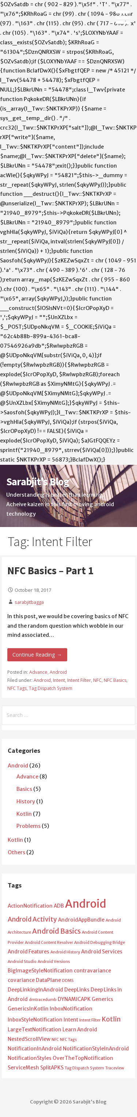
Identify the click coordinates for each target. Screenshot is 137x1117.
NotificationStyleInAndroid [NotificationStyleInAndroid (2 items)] (96, 1049)
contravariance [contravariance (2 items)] (92, 971)
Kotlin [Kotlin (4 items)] (111, 1019)
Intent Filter (79, 680)
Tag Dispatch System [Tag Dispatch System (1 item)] (84, 1068)
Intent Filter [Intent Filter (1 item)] (89, 1020)
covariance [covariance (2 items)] (21, 980)
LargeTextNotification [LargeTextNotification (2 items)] (34, 1030)
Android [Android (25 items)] (85, 904)
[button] (125, 13)
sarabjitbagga (29, 602)
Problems (28, 826)
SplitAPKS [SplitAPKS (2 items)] (52, 1068)
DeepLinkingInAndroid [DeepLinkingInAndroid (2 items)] (35, 990)
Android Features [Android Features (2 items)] (28, 952)
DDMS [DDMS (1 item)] (68, 980)
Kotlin (24, 814)
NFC (97, 680)
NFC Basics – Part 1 (50, 570)
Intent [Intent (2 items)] (71, 1020)
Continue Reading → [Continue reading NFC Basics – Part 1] (37, 654)
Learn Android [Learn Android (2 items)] (79, 1030)
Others (16, 852)
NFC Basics (115, 680)
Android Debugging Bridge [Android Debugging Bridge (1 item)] (99, 942)
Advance (38, 672)
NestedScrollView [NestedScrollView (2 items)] (29, 1039)
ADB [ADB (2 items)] (59, 906)
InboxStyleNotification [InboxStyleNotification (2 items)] (35, 1020)
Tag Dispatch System (50, 688)
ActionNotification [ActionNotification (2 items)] (30, 906)
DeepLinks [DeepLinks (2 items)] (77, 990)
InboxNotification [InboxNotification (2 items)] (71, 1009)
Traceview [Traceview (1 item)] (114, 1068)
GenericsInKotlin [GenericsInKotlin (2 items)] (28, 1009)
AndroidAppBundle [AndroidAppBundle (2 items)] (81, 920)
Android (58, 672)
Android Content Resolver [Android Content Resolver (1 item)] (49, 942)
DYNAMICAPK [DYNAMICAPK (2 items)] (74, 999)
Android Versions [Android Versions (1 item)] (54, 961)
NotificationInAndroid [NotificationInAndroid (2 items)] (35, 1049)
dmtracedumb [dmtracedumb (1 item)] (43, 999)
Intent (59, 680)
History (25, 801)
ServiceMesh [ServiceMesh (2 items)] (23, 1068)
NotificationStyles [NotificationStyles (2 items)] (30, 1058)
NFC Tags (17, 688)
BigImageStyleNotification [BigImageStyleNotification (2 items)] (40, 971)
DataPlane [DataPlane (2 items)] (48, 980)
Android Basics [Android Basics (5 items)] (56, 931)
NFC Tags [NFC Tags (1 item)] (68, 1039)
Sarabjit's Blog (37, 481)
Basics (24, 789)
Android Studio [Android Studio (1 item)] (22, 961)
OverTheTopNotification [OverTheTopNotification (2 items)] (83, 1058)
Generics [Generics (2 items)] (102, 999)
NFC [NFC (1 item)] (55, 1039)
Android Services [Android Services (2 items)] (101, 952)
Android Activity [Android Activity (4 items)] (32, 919)
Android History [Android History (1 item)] (65, 952)
